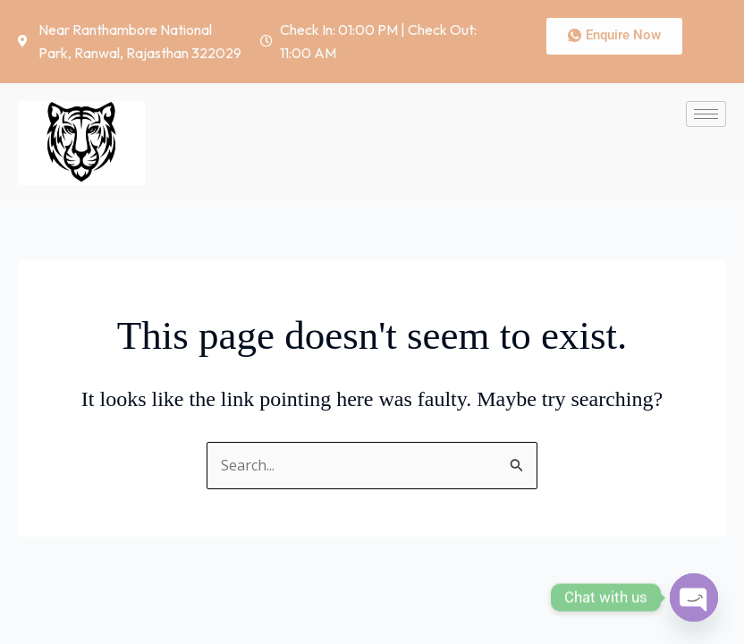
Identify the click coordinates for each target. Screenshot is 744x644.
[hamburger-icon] (706, 114)
